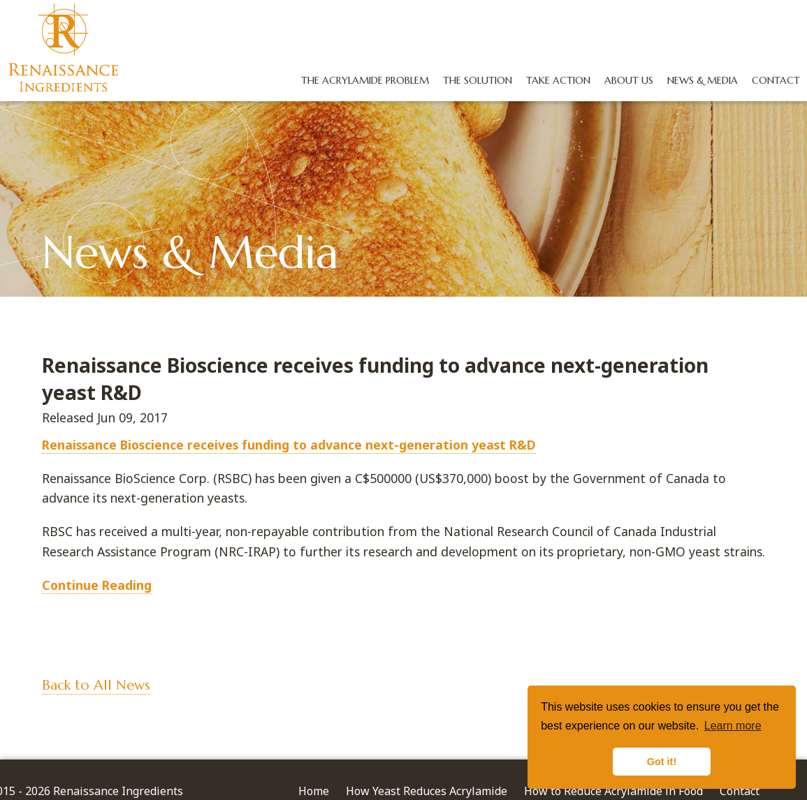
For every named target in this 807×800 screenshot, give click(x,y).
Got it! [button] (661, 761)
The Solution (473, 80)
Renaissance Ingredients (66, 49)
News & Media (698, 80)
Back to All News (96, 685)
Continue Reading (97, 585)
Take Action (554, 80)
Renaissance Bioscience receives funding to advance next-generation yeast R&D (289, 444)
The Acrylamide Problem (361, 80)
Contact (772, 80)
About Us (624, 80)
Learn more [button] (733, 726)
